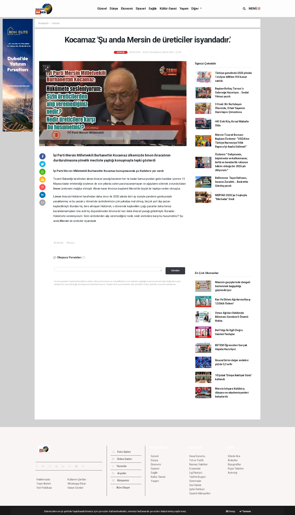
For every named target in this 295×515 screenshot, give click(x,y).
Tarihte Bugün (197, 476)
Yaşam (183, 8)
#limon (70, 242)
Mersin (68, 171)
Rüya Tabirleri (235, 468)
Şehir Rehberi (197, 489)
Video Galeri (122, 458)
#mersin (59, 242)
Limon (57, 196)
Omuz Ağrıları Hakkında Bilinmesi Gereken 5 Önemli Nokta (231, 316)
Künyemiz (120, 480)
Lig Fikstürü (195, 472)
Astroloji (232, 472)
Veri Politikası (44, 487)
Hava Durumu (197, 456)
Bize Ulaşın (121, 487)
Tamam (245, 511)
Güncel (102, 8)
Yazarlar (119, 466)
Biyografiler (234, 464)
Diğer (195, 8)
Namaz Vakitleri (198, 464)
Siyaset (141, 8)
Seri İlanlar (195, 485)
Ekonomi (127, 8)
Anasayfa (43, 23)
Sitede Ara (234, 456)
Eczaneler (195, 468)
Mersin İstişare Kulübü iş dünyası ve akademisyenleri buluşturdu (232, 392)
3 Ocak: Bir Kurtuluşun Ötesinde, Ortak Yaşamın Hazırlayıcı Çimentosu (230, 108)
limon (57, 188)
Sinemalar (195, 480)
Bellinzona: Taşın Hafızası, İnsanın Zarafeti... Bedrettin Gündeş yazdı (231, 181)
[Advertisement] (277, 75)
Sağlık (153, 8)
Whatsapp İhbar (77, 483)
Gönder (175, 270)
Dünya (114, 8)
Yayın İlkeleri (43, 483)
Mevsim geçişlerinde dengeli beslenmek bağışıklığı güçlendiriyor (232, 286)
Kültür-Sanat (168, 8)
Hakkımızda (43, 479)
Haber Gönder (76, 487)
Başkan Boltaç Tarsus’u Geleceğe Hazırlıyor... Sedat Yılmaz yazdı (232, 92)
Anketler (233, 460)
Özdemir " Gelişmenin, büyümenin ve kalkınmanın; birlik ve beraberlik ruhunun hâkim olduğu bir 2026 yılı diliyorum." (231, 162)
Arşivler (119, 473)
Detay (230, 511)
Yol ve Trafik (196, 460)
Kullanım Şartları (77, 479)
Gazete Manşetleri (200, 493)
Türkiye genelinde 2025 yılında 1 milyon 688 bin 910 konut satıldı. (233, 76)
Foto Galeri (121, 451)
